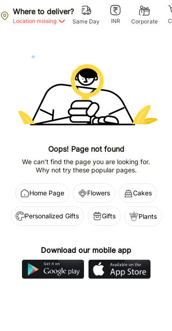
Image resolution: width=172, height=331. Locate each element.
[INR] (115, 14)
